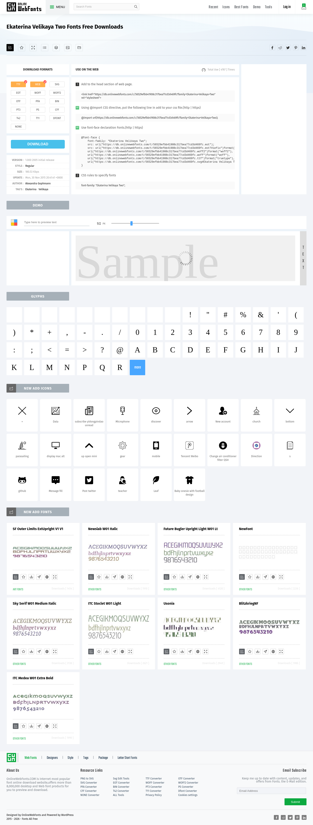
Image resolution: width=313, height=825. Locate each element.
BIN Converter (121, 786)
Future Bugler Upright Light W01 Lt (191, 529)
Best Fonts (241, 7)
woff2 (57, 92)
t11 (37, 118)
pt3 (18, 109)
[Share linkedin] (303, 47)
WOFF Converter (155, 782)
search (136, 6)
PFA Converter (88, 786)
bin (57, 101)
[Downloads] (31, 577)
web (37, 84)
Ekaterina (30, 189)
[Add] (10, 47)
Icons (226, 7)
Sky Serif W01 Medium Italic (34, 603)
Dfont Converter (187, 790)
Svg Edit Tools (121, 778)
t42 (18, 118)
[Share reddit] (280, 47)
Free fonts (26, 7)
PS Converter (185, 786)
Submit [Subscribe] (295, 802)
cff (57, 109)
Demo (257, 7)
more (137, 367)
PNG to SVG (87, 778)
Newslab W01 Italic (103, 529)
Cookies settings (187, 795)
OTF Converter (186, 778)
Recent (213, 7)
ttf (18, 84)
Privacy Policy (154, 795)
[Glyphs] (44, 47)
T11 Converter (153, 790)
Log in (287, 7)
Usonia (169, 603)
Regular (29, 165)
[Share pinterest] (296, 47)
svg (57, 84)
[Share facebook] (272, 47)
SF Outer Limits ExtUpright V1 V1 (38, 529)
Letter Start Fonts (127, 758)
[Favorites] (21, 47)
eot (18, 92)
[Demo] (33, 47)
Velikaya (43, 189)
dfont (57, 118)
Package (103, 758)
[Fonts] (79, 47)
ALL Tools (118, 795)
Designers (52, 758)
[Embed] (47, 577)
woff (37, 92)
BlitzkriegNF (248, 603)
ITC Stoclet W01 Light (104, 603)
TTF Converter (154, 778)
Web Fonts (31, 758)
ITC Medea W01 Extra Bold (33, 678)
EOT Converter (121, 782)
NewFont (246, 529)
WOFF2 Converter (188, 782)
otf (18, 101)
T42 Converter (121, 790)
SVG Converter (88, 782)
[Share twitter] (288, 47)
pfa (38, 101)
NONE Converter (89, 795)
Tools (268, 7)
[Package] (56, 47)
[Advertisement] (273, 129)
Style (70, 758)
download (37, 144)
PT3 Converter (154, 786)
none (18, 126)
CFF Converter (88, 790)
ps (37, 109)
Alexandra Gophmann (38, 183)
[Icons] (67, 47)
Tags (85, 758)
